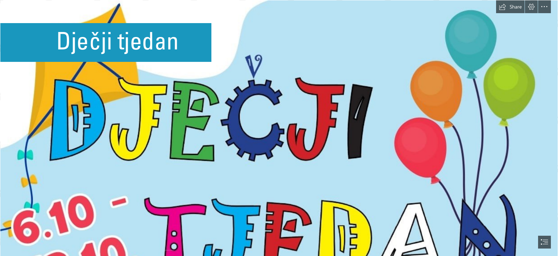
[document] (279, 128)
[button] (510, 6)
